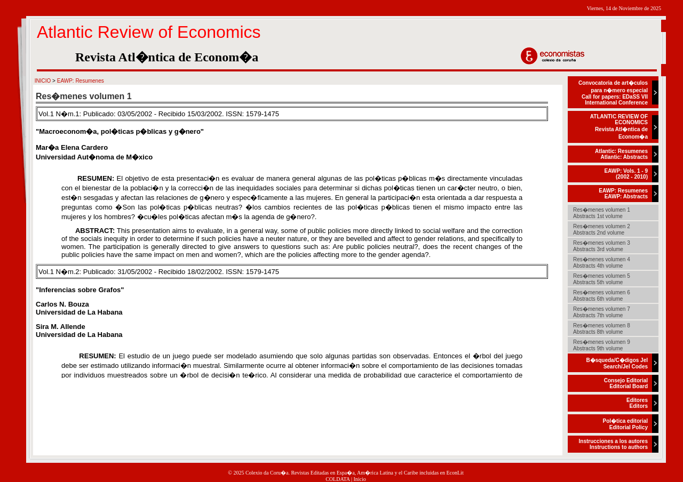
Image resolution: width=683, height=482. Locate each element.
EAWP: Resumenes (80, 81)
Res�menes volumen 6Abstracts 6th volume (601, 296)
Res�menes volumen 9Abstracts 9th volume (601, 345)
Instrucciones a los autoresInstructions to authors (613, 444)
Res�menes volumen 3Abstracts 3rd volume (601, 246)
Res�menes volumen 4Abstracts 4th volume (601, 262)
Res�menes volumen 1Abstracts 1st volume (601, 213)
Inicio (360, 479)
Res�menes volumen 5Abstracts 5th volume (601, 279)
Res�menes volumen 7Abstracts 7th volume (601, 312)
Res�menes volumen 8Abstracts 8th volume (601, 329)
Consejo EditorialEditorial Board (626, 383)
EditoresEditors (637, 403)
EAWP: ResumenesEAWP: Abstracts (623, 193)
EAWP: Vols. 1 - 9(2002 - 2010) (626, 174)
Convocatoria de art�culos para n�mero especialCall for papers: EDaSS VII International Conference (613, 93)
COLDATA (337, 479)
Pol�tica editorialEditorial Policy (625, 424)
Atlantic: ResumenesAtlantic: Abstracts (621, 154)
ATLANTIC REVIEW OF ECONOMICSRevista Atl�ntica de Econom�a (619, 127)
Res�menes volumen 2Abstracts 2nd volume (601, 229)
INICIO (43, 81)
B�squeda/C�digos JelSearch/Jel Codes (617, 363)
